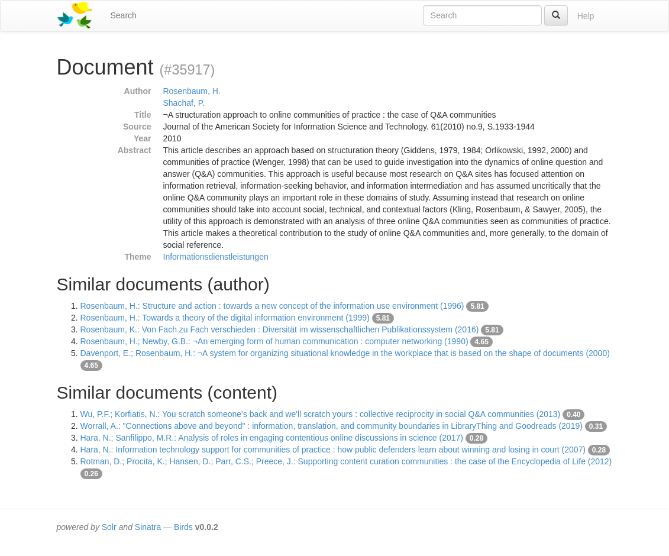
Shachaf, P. (184, 103)
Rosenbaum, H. (192, 91)
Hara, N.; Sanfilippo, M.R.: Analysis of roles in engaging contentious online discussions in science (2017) (271, 437)
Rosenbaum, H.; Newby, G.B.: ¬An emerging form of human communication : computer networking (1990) (274, 341)
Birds (183, 527)
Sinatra (148, 527)
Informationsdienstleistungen (216, 256)
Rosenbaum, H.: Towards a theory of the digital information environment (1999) (225, 317)
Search (124, 15)
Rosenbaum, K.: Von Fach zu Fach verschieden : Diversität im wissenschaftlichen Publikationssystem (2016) (279, 329)
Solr (109, 527)
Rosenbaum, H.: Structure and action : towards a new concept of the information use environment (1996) (272, 306)
